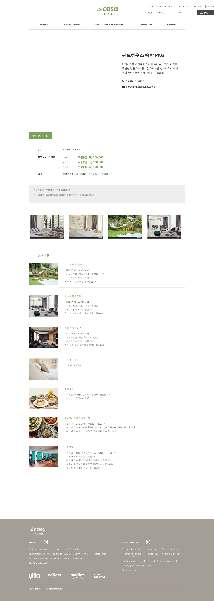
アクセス (148, 12)
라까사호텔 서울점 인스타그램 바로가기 (46, 542)
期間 (40, 149)
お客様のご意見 (184, 6)
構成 (40, 174)
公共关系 (160, 6)
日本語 (210, 6)
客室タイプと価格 (46, 157)
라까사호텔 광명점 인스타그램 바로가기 (148, 542)
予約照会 (170, 6)
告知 (150, 6)
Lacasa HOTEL (107, 10)
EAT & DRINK (72, 24)
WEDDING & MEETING (109, 24)
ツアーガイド (162, 12)
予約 (206, 12)
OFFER (171, 24)
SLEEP (44, 24)
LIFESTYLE (145, 24)
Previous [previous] (24, 227)
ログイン (197, 6)
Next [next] (190, 227)
